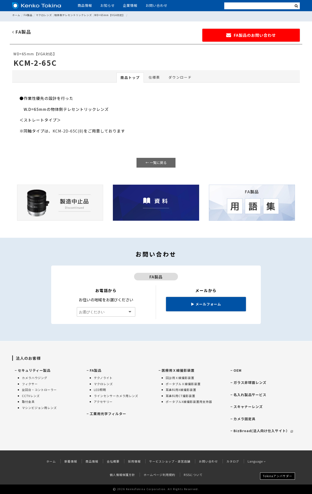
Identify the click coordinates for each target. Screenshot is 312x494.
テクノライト (103, 378)
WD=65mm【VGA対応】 (109, 15)
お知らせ (107, 5)
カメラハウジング (34, 378)
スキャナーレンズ (248, 406)
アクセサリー (103, 401)
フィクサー (30, 384)
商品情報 (85, 5)
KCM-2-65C (35, 62)
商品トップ (130, 77)
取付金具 (28, 401)
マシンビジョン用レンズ (39, 408)
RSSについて (193, 475)
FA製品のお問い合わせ (251, 35)
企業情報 (130, 5)
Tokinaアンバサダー (277, 476)
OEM (238, 370)
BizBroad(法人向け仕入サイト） (263, 430)
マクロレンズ (44, 15)
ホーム (16, 15)
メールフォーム (206, 304)
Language (257, 461)
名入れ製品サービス (250, 394)
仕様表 (154, 77)
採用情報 (134, 461)
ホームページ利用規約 (159, 475)
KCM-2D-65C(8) (68, 131)
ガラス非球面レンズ (250, 382)
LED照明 (100, 390)
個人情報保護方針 (122, 475)
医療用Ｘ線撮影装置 (178, 370)
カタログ (232, 461)
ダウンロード (180, 77)
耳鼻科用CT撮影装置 (180, 396)
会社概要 (113, 461)
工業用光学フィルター (108, 413)
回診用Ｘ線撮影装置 (180, 378)
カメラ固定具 (244, 418)
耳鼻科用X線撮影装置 (181, 390)
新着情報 (70, 461)
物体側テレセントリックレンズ (73, 15)
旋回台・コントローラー (39, 390)
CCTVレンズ (31, 396)
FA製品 (28, 15)
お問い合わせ (156, 5)
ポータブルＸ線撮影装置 (183, 384)
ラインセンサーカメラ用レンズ (116, 396)
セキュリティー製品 (34, 370)
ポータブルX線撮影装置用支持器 (189, 401)
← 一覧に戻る (156, 162)
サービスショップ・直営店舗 (169, 461)
